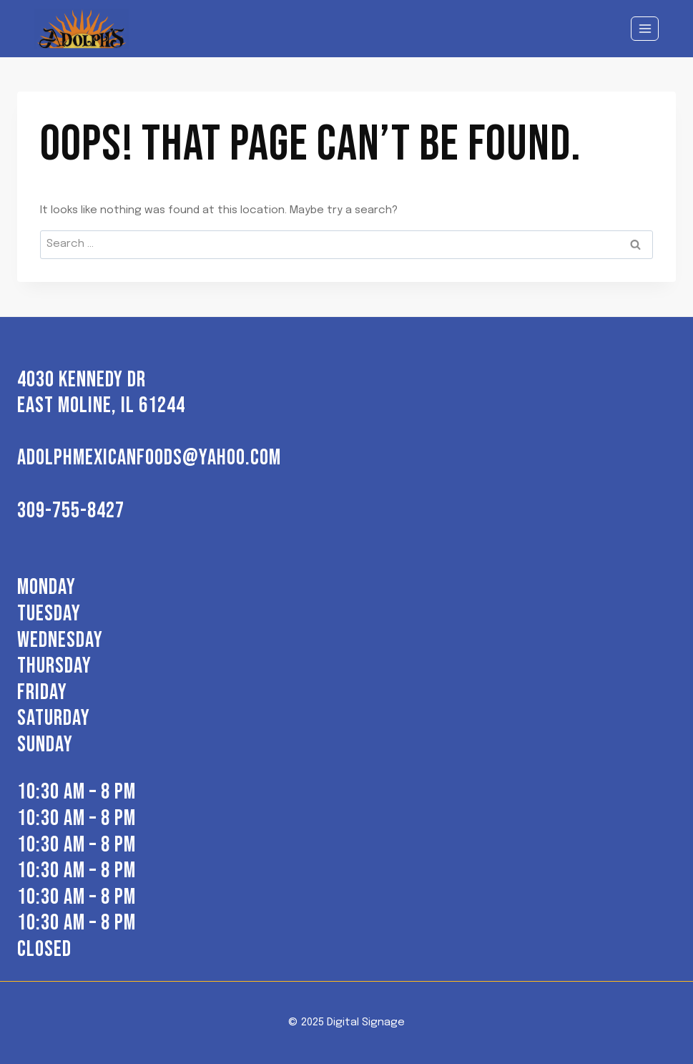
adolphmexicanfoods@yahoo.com (149, 458)
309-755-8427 (70, 511)
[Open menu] (645, 28)
